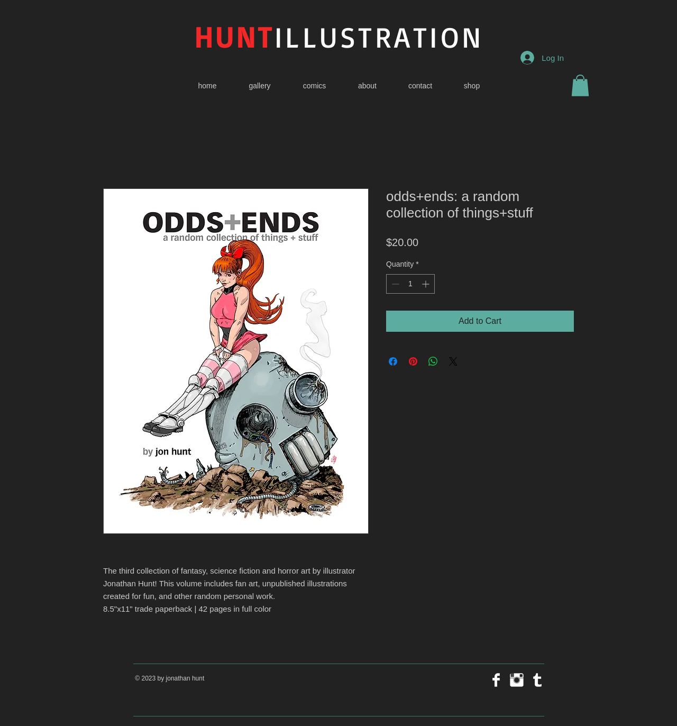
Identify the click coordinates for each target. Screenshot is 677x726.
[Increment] (426, 284)
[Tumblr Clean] (537, 680)
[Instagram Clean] (517, 680)
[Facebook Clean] (496, 680)
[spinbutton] (410, 284)
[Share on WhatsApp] (433, 361)
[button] (580, 85)
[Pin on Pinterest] (413, 361)
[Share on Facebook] (393, 361)
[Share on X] (453, 361)
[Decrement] (394, 284)
